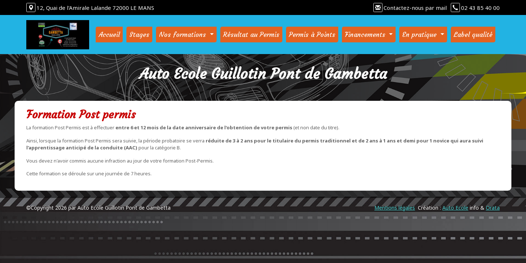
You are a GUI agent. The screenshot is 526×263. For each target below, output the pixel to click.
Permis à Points (312, 34)
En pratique (420, 34)
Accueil (109, 34)
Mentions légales (394, 207)
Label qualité (473, 34)
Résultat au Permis (251, 34)
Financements (366, 34)
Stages (139, 34)
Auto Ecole (455, 207)
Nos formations (183, 34)
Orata (493, 207)
